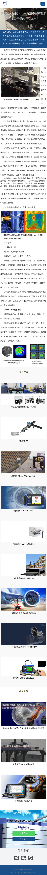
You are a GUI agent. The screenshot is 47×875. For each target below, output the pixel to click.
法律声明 (17, 872)
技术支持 (24, 833)
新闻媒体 (35, 872)
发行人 (11, 872)
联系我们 (24, 839)
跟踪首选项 (23, 872)
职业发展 (30, 872)
